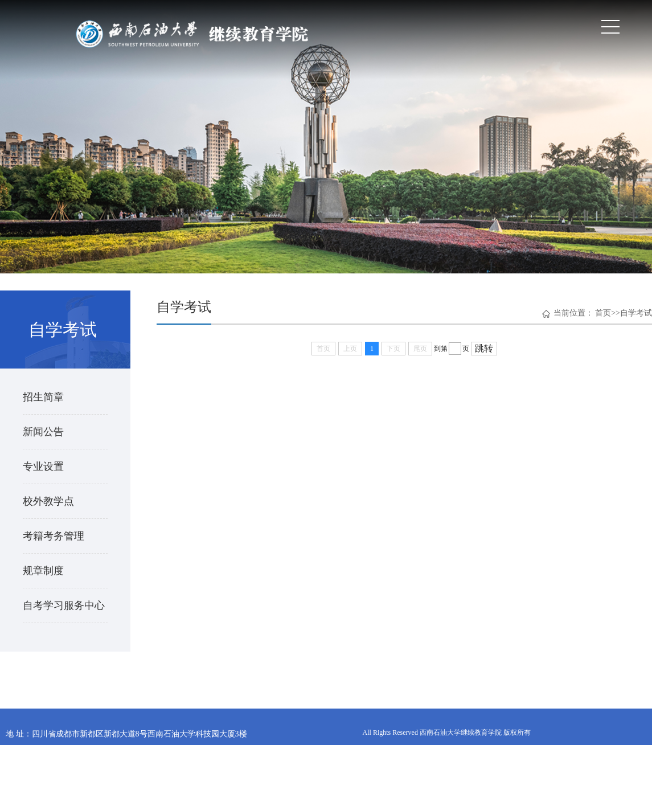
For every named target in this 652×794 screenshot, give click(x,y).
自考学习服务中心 (64, 605)
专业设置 (43, 466)
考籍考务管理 (53, 536)
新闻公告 (43, 431)
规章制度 (43, 570)
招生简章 (43, 397)
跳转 (484, 348)
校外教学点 (48, 501)
